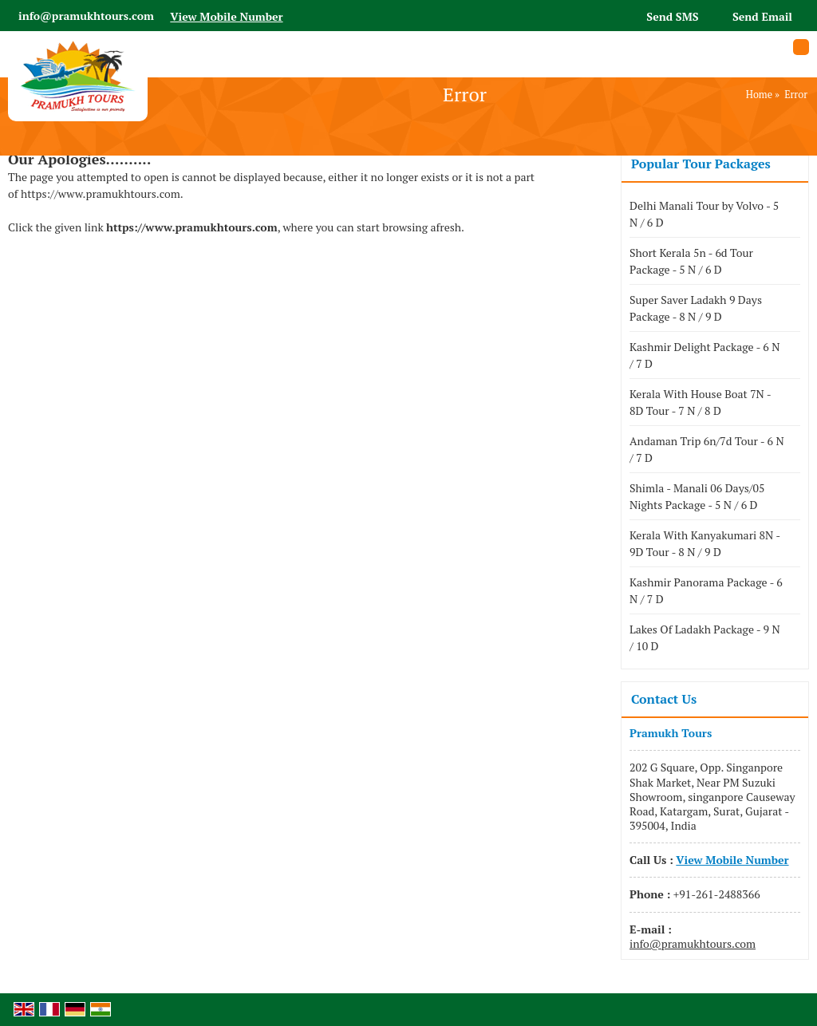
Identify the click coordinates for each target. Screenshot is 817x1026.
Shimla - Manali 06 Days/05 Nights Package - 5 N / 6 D (697, 496)
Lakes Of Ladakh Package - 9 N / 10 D (705, 637)
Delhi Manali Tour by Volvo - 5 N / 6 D (704, 214)
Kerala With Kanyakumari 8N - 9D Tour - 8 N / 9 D (705, 543)
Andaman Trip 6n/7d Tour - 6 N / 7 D (707, 449)
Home (759, 94)
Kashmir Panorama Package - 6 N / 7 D (706, 590)
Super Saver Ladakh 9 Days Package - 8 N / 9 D (696, 308)
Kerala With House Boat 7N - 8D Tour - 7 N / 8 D (700, 402)
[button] (226, 16)
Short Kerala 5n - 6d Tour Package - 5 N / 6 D (691, 261)
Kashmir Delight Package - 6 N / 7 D (705, 355)
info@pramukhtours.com (86, 15)
